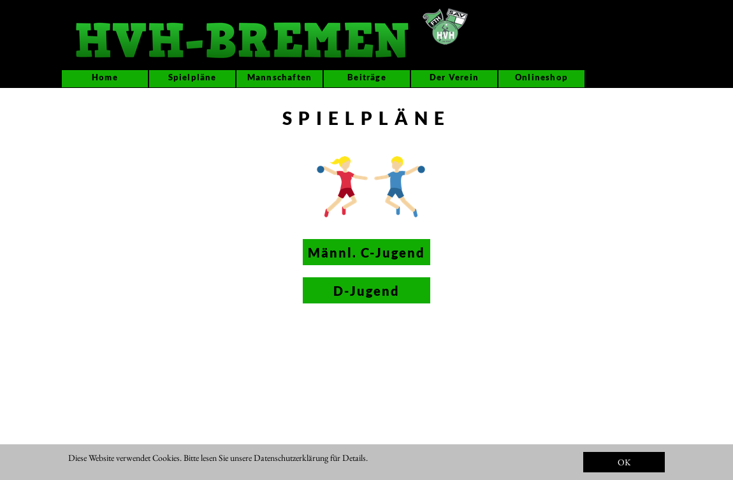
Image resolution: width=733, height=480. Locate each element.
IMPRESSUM (425, 468)
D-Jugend (366, 290)
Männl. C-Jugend (366, 252)
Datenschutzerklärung (291, 457)
